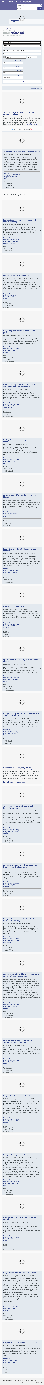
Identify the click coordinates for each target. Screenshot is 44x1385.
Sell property (32, 1380)
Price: (20, 75)
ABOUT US (39, 1383)
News (18, 1)
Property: (18, 61)
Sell (7, 1)
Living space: (17, 66)
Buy (3, 1)
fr (30, 1)
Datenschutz (32, 1383)
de (24, 1)
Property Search (22, 1380)
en (27, 1)
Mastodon (25, 1383)
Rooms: (19, 70)
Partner (12, 1)
